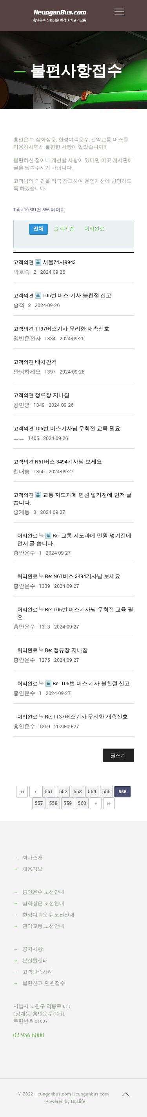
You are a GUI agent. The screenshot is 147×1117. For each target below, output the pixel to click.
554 (92, 791)
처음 (22, 791)
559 (68, 803)
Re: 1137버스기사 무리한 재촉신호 (83, 716)
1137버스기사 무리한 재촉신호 (72, 328)
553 (77, 791)
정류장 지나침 (52, 395)
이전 (35, 791)
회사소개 (32, 858)
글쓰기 (118, 755)
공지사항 (32, 949)
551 (49, 791)
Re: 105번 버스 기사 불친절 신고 (84, 683)
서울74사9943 (55, 262)
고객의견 (64, 229)
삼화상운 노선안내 (43, 903)
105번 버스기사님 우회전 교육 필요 (77, 428)
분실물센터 (35, 960)
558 (53, 803)
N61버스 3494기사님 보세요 (68, 461)
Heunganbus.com (52, 1094)
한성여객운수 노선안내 (48, 915)
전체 (38, 229)
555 (106, 791)
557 (38, 803)
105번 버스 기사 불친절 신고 (73, 295)
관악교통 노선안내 (43, 926)
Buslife (78, 1101)
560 (82, 803)
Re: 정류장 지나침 (63, 650)
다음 (96, 803)
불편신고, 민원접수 (43, 983)
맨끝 (109, 803)
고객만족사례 (37, 972)
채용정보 (32, 869)
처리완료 (94, 229)
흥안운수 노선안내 (43, 892)
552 (63, 791)
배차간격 (46, 362)
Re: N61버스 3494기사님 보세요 (79, 576)
